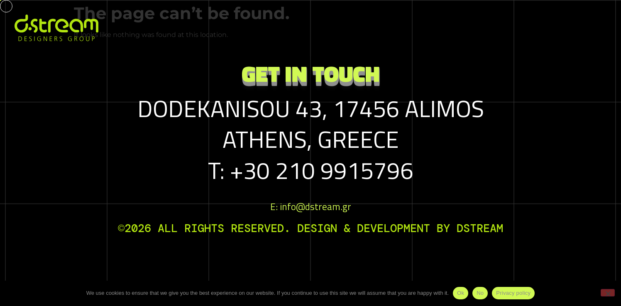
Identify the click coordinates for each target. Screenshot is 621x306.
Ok (460, 293)
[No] (608, 292)
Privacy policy (513, 293)
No (480, 293)
